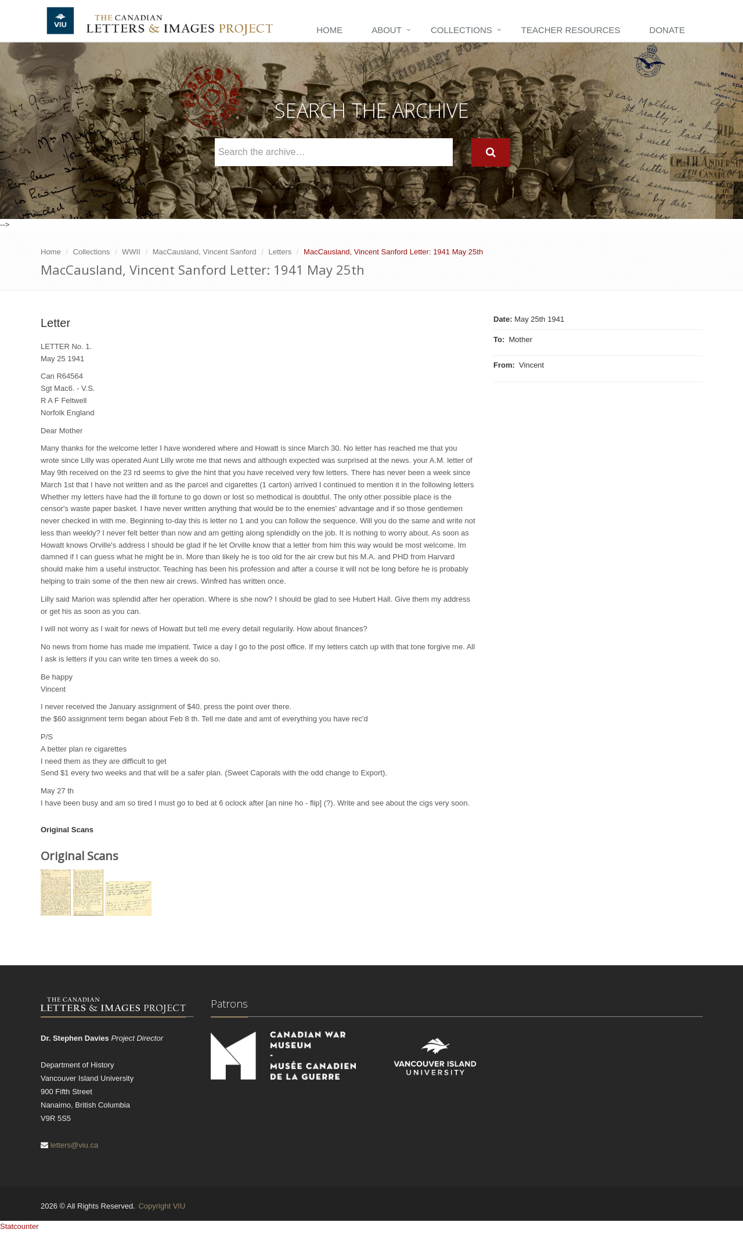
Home (329, 30)
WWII (131, 251)
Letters (279, 251)
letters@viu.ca (75, 1145)
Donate (667, 30)
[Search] (490, 152)
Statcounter (19, 1226)
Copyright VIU (161, 1206)
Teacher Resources (571, 30)
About (387, 30)
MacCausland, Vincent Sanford (205, 251)
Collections (461, 30)
